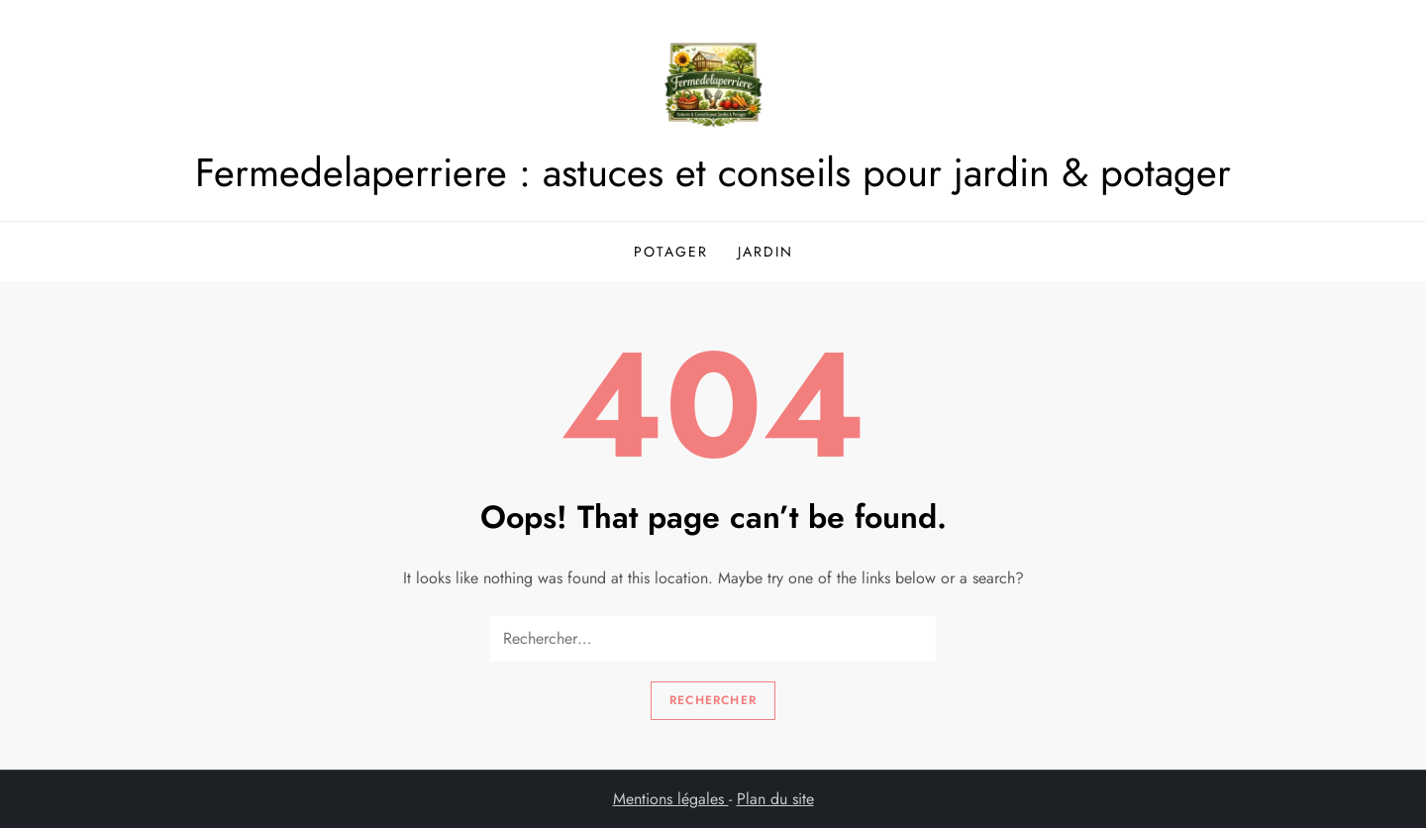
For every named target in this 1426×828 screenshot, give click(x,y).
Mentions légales (671, 798)
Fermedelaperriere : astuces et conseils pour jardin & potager (713, 172)
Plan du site (775, 798)
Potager (671, 251)
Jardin (765, 251)
